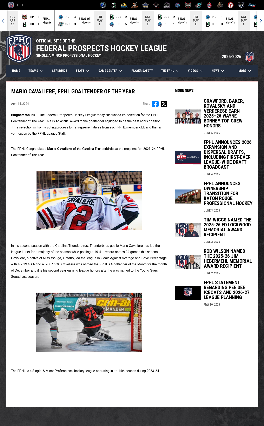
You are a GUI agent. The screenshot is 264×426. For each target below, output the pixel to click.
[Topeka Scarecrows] (220, 5)
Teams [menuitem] (36, 70)
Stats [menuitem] (83, 70)
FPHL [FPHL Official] (16, 5)
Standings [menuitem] (59, 71)
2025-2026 (238, 56)
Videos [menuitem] (196, 70)
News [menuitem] (218, 70)
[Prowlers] (188, 5)
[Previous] (3, 20)
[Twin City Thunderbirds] (231, 5)
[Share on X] (164, 104)
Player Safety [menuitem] (142, 71)
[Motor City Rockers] (167, 5)
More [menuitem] (245, 70)
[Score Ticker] (132, 20)
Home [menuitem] (16, 71)
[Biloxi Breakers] (103, 5)
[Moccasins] (156, 5)
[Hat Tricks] (135, 5)
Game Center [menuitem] (110, 70)
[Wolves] (241, 5)
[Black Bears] (113, 5)
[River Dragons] (199, 5)
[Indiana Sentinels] (145, 5)
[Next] (260, 20)
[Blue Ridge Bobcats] (124, 5)
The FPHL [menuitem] (170, 70)
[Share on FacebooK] (155, 104)
